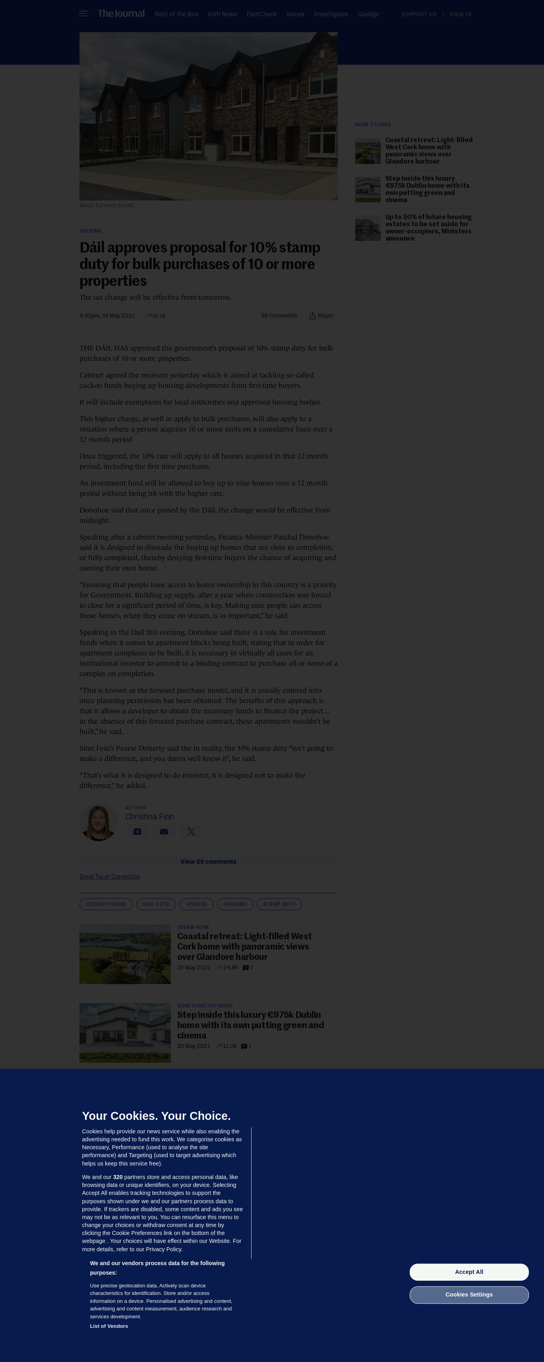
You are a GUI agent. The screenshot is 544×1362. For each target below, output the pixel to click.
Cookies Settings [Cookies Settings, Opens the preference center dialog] (469, 1295)
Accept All (469, 1272)
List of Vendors (109, 1326)
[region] (272, 1215)
